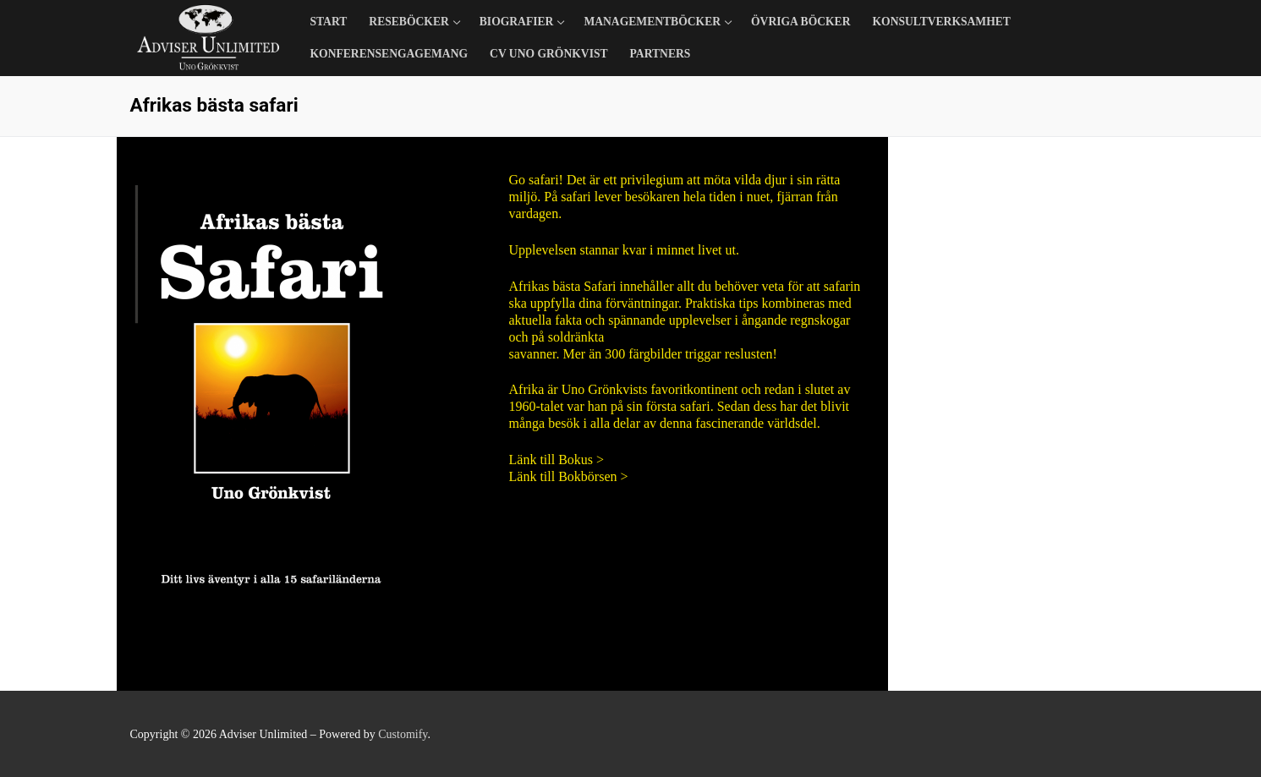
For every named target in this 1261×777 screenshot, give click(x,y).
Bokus (575, 459)
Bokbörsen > (593, 476)
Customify (402, 734)
